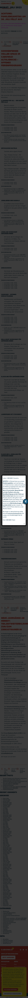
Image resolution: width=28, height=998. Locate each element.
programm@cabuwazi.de (14, 513)
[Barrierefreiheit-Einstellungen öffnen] (25, 501)
